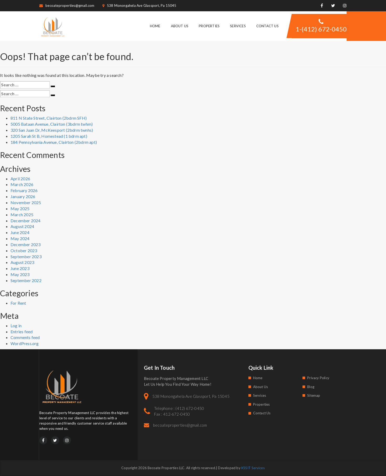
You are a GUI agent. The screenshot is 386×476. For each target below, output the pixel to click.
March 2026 (22, 184)
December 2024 (26, 220)
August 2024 (22, 226)
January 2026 (23, 196)
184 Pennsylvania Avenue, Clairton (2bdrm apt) (54, 142)
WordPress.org (25, 343)
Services (238, 26)
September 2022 (26, 280)
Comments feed (25, 337)
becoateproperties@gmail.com (67, 5)
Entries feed (22, 331)
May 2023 (20, 274)
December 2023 (26, 244)
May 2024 (20, 238)
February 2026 (24, 190)
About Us (180, 26)
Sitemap (313, 395)
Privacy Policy (318, 378)
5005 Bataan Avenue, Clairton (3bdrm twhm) (52, 123)
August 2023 (22, 262)
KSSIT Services (253, 468)
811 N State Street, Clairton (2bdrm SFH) (49, 117)
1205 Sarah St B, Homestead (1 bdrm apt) (49, 136)
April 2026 (20, 178)
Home (155, 26)
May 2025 (20, 208)
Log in (16, 325)
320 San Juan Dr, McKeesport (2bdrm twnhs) (52, 130)
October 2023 (24, 250)
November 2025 (26, 202)
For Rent (18, 302)
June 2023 (20, 268)
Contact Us (267, 26)
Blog (310, 387)
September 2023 (26, 256)
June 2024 (20, 232)
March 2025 (22, 214)
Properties (209, 26)
